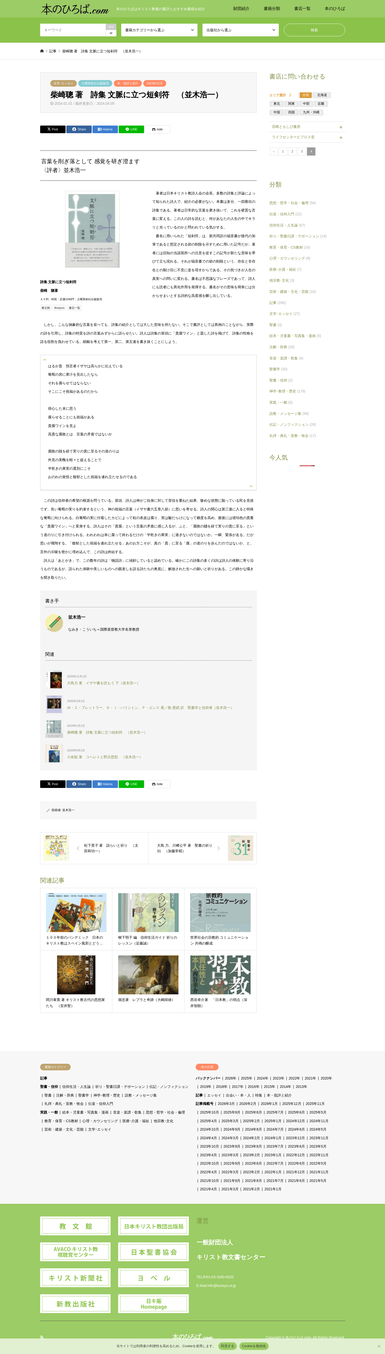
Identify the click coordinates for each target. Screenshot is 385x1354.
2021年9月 (232, 1181)
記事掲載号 (204, 1104)
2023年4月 (208, 1155)
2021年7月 (275, 1181)
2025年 (246, 1078)
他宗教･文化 (281, 280)
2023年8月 (253, 1146)
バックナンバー (208, 1078)
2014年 (285, 1087)
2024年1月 (273, 1138)
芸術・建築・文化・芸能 (292, 292)
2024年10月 (209, 1129)
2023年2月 (251, 1155)
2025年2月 (251, 1121)
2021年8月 (253, 1181)
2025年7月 (275, 1112)
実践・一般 (280, 402)
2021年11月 (319, 1172)
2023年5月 (318, 1146)
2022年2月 (251, 1172)
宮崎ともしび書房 (286, 127)
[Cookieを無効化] (378, 1346)
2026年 (230, 1078)
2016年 (253, 1087)
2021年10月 (209, 1181)
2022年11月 (319, 1155)
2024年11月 (319, 1121)
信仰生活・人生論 (287, 225)
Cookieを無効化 (254, 1346)
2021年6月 (296, 1181)
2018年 (221, 1087)
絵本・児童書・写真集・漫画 (295, 336)
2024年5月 (318, 1129)
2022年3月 (230, 1172)
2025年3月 (230, 1121)
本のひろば (335, 8)
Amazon (59, 307)
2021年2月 (251, 1189)
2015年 (269, 1087)
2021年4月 (208, 1189)
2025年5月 (318, 1112)
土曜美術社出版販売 (95, 83)
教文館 (46, 307)
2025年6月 (296, 1112)
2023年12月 (155, 83)
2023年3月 (230, 1155)
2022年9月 (232, 1163)
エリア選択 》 (282, 95)
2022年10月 (209, 1163)
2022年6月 (296, 1163)
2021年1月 (273, 1189)
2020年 (326, 1078)
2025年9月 (232, 1112)
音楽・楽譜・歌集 (286, 358)
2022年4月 (208, 1172)
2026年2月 (247, 1104)
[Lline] (131, 129)
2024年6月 (296, 1129)
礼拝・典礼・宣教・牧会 (292, 436)
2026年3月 (226, 1104)
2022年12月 (295, 1155)
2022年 (294, 1078)
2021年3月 (230, 1189)
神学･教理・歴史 (287, 391)
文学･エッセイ (63, 83)
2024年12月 (295, 1121)
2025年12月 (291, 1104)
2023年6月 (296, 1146)
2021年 (310, 1078)
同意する (227, 1346)
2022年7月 (275, 1163)
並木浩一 (68, 810)
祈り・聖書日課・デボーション (298, 236)
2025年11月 (315, 1104)
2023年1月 (273, 1155)
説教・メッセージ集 (289, 414)
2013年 (301, 1087)
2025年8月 (253, 1112)
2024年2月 (251, 1138)
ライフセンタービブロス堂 (293, 137)
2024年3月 (230, 1138)
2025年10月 (209, 1112)
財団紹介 (241, 8)
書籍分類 (272, 8)
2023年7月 (275, 1146)
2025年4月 (208, 1121)
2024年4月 (208, 1138)
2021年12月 (295, 1172)
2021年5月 (318, 1181)
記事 (277, 303)
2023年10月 (209, 1146)
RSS (42, 1337)
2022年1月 (273, 1172)
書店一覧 (302, 8)
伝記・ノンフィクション (292, 424)
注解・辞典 (282, 347)
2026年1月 (269, 1104)
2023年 (278, 1078)
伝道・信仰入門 (285, 214)
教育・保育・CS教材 (289, 247)
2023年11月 (319, 1138)
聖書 (275, 325)
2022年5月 (318, 1163)
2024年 (262, 1078)
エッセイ (214, 1095)
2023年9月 (232, 1146)
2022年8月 (253, 1163)
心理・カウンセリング (289, 258)
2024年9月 (232, 1129)
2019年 (205, 1087)
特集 (258, 1095)
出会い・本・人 (238, 1095)
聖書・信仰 (280, 380)
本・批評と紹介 (127, 83)
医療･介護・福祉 (285, 269)
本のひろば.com (298, 1337)
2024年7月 (275, 1129)
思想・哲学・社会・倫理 (292, 203)
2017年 (237, 1087)
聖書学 (278, 369)
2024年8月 (253, 1129)
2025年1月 (273, 1121)
